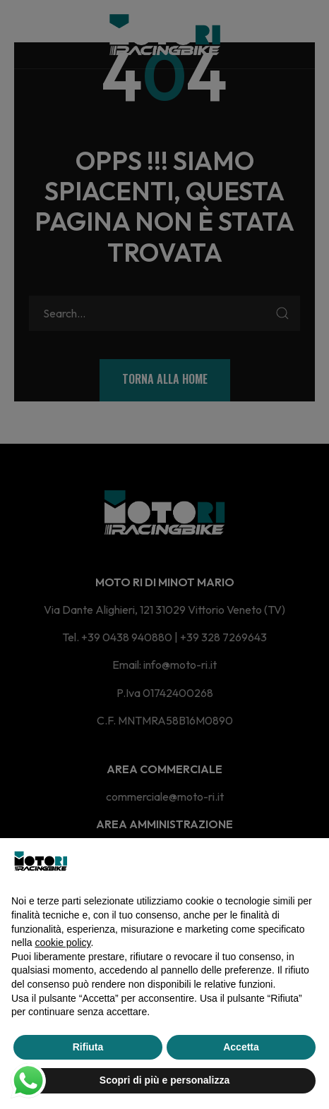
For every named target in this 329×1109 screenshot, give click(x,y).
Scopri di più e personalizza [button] (164, 1080)
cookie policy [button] (62, 942)
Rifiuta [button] (88, 1047)
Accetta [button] (241, 1047)
